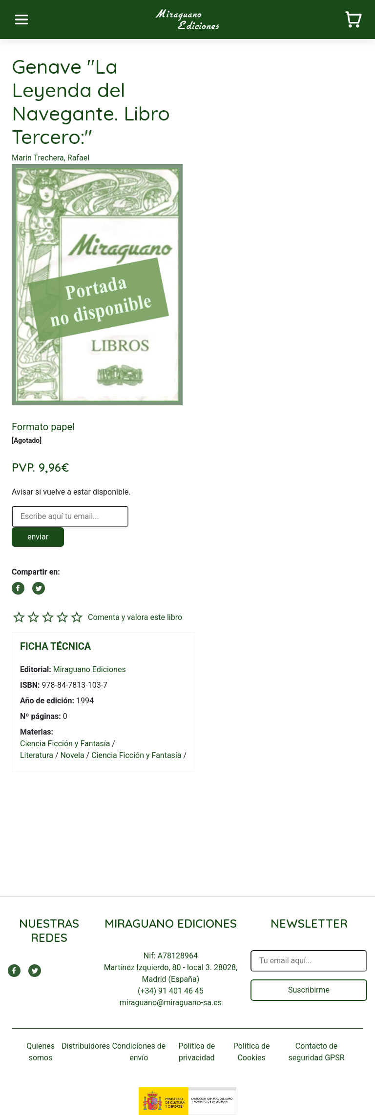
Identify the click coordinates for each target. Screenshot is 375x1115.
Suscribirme (309, 990)
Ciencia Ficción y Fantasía (65, 743)
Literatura (36, 755)
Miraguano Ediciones (89, 669)
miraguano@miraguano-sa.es (171, 1002)
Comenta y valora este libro (135, 617)
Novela (72, 755)
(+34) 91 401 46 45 (171, 991)
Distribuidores (86, 1046)
